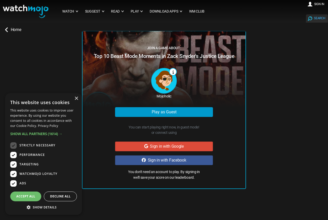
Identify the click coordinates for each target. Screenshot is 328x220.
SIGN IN (319, 4)
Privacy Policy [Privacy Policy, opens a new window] (48, 126)
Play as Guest (164, 111)
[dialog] (43, 154)
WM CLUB (196, 11)
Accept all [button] (25, 196)
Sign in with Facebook (164, 160)
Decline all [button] (60, 196)
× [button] (76, 99)
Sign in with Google (164, 146)
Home (13, 30)
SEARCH (319, 18)
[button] (43, 133)
